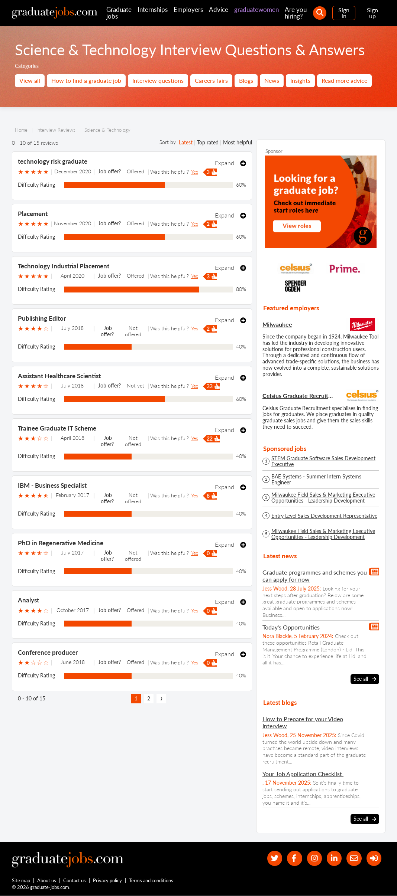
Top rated (208, 142)
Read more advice (344, 80)
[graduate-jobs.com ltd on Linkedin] (334, 858)
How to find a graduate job (86, 80)
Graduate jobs (119, 13)
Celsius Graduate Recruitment (298, 395)
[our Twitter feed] (273, 858)
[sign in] (373, 858)
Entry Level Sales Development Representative (324, 516)
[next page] (161, 698)
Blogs (246, 80)
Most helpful (237, 142)
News (271, 80)
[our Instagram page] (314, 858)
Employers (188, 9)
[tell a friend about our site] (353, 858)
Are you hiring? (296, 13)
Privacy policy (107, 880)
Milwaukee (277, 324)
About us (47, 880)
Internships (153, 9)
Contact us (75, 880)
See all (365, 679)
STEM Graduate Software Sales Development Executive (323, 461)
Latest (186, 142)
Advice (218, 9)
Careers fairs (211, 80)
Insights (300, 80)
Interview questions (158, 80)
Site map (21, 880)
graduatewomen (256, 9)
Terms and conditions (151, 880)
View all (29, 80)
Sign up (372, 12)
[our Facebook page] (293, 858)
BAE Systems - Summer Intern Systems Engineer (316, 479)
